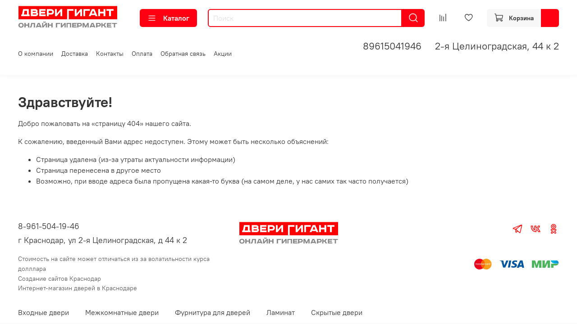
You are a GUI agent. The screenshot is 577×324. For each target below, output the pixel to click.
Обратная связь (183, 54)
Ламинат (280, 312)
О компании (35, 54)
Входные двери (43, 312)
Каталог (168, 18)
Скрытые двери (336, 312)
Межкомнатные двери (122, 312)
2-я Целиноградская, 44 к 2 (497, 46)
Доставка (74, 54)
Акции (223, 54)
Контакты (110, 54)
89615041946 (392, 46)
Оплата (142, 54)
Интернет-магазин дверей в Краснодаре (77, 288)
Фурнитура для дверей (212, 312)
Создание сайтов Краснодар (59, 278)
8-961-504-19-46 (48, 226)
